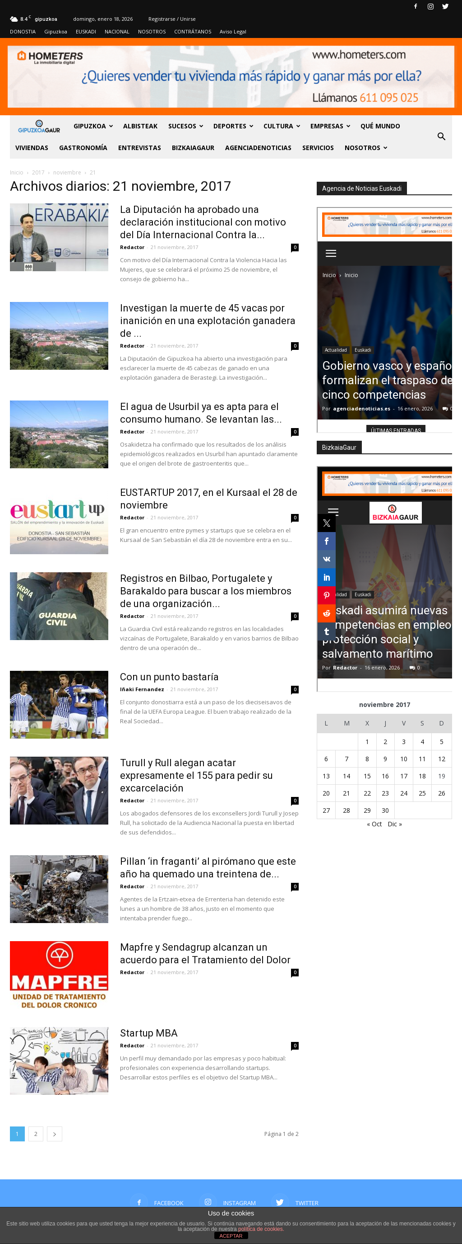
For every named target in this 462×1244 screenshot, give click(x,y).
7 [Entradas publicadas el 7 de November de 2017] (346, 758)
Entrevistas (139, 147)
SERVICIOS (318, 147)
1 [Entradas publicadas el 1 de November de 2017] (367, 741)
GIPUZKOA (93, 126)
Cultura (281, 126)
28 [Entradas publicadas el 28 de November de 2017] (346, 810)
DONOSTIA (23, 31)
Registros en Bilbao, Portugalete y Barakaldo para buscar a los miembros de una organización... (205, 591)
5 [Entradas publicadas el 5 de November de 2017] (442, 741)
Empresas (330, 126)
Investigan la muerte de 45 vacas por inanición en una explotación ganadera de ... (208, 320)
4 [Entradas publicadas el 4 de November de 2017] (422, 741)
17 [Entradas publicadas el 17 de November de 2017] (403, 776)
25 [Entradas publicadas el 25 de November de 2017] (422, 793)
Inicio (16, 172)
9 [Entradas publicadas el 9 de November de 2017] (385, 758)
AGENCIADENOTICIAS (258, 147)
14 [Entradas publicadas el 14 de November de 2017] (346, 776)
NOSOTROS (152, 31)
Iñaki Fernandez (142, 689)
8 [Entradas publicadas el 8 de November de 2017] (367, 758)
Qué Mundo (380, 126)
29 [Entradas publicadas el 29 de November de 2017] (367, 810)
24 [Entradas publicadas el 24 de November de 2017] (403, 793)
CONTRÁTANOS (192, 31)
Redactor (132, 247)
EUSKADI (86, 31)
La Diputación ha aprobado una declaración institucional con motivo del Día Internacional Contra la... (203, 222)
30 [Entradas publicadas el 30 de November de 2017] (385, 810)
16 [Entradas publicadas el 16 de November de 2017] (385, 776)
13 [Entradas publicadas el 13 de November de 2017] (326, 776)
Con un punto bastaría (169, 677)
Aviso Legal (233, 31)
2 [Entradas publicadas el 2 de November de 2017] (385, 741)
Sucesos (185, 126)
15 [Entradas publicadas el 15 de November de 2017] (367, 776)
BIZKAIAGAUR (193, 147)
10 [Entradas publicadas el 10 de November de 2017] (403, 758)
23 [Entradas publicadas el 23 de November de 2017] (385, 793)
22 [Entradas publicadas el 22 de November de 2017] (367, 793)
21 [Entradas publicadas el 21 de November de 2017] (346, 793)
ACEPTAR (230, 1236)
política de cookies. (261, 1229)
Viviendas (31, 147)
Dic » (395, 824)
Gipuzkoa (55, 31)
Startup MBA (149, 1033)
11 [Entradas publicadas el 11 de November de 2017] (422, 758)
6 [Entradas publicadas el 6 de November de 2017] (326, 758)
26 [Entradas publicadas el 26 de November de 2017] (441, 793)
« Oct (374, 824)
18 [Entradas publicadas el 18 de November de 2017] (422, 776)
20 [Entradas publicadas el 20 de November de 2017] (326, 793)
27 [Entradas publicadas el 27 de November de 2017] (326, 810)
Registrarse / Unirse (172, 18)
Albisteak (140, 126)
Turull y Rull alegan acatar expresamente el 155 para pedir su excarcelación (196, 775)
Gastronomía (83, 147)
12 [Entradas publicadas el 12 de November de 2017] (441, 758)
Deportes (233, 126)
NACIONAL (117, 31)
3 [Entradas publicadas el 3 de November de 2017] (404, 741)
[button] (441, 137)
